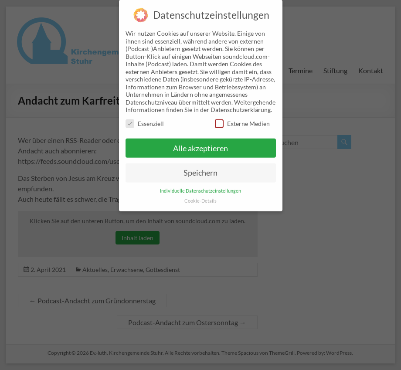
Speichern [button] (200, 165)
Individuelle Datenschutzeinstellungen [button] (200, 184)
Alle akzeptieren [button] (200, 141)
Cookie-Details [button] (200, 194)
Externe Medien (242, 116)
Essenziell (145, 116)
